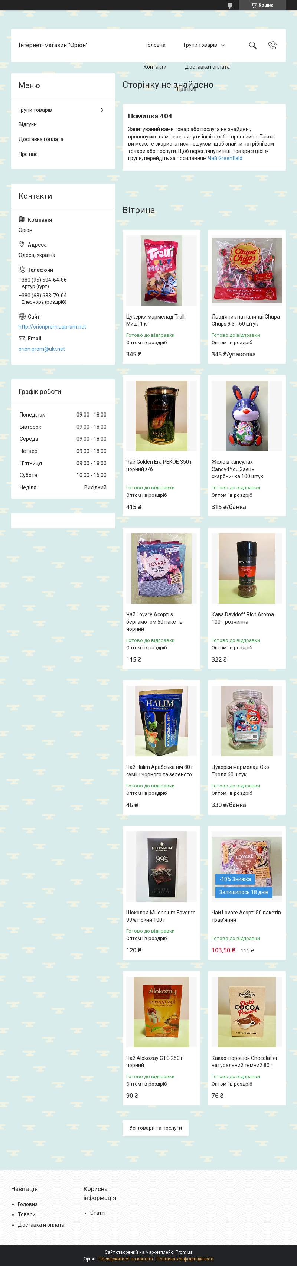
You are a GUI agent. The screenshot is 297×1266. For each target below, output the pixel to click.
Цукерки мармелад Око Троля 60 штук (240, 770)
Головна (156, 45)
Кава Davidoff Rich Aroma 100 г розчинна (243, 618)
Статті (97, 1213)
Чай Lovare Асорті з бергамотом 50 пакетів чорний (154, 621)
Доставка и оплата (41, 1225)
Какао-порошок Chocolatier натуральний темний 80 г (245, 1061)
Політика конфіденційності (185, 1259)
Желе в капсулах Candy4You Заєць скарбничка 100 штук (237, 469)
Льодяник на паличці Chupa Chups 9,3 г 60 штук (246, 320)
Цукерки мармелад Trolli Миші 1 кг (156, 320)
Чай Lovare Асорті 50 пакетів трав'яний (246, 916)
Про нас (186, 89)
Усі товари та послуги (155, 1128)
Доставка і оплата (207, 67)
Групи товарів (200, 45)
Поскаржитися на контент (126, 1259)
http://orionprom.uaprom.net (52, 327)
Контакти (155, 67)
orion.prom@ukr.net (42, 349)
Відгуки (28, 124)
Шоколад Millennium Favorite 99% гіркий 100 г (161, 916)
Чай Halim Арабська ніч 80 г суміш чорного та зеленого (159, 770)
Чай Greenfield (225, 158)
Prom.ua (184, 1252)
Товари (27, 1214)
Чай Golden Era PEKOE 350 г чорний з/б (159, 465)
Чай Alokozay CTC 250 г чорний (154, 1061)
